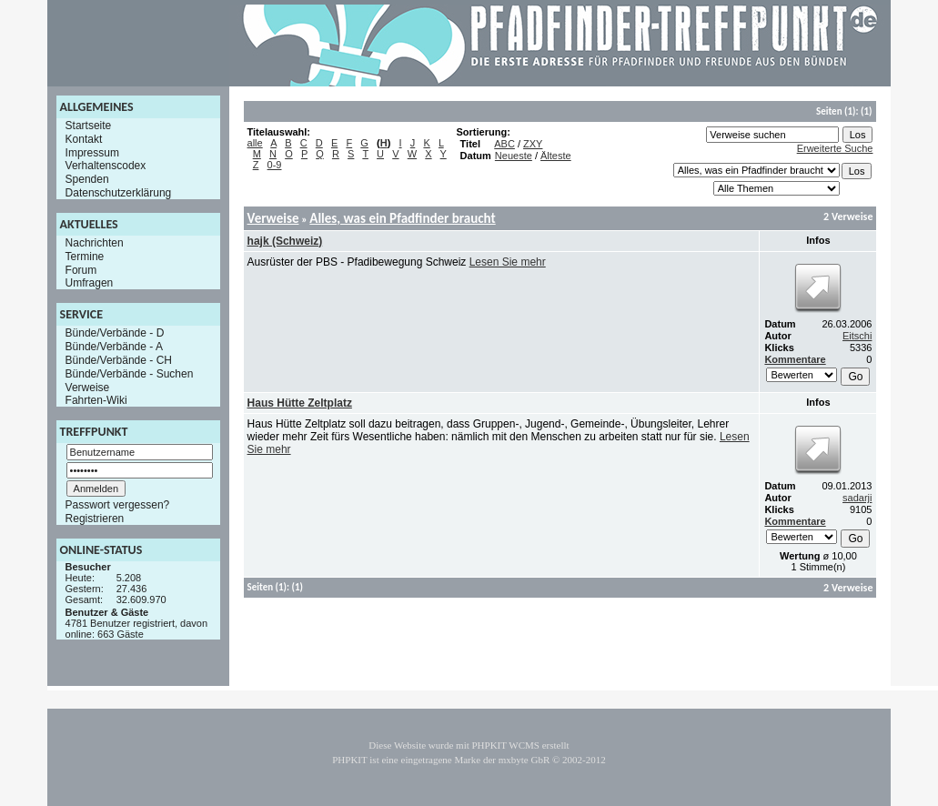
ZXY (532, 143)
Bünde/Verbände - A (114, 346)
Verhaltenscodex (106, 165)
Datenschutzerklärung (119, 192)
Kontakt (84, 139)
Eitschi (857, 335)
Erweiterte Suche (835, 148)
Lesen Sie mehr (507, 262)
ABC (504, 143)
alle (255, 142)
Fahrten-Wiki (96, 400)
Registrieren (95, 518)
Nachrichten (95, 243)
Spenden (87, 179)
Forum (81, 269)
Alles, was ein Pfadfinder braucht (402, 218)
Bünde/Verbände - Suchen (130, 374)
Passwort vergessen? (118, 505)
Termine (85, 256)
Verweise (88, 386)
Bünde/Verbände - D (115, 333)
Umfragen (90, 283)
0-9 (274, 164)
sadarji (857, 497)
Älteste (555, 155)
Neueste (513, 155)
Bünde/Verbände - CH (119, 360)
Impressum (92, 152)
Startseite (89, 125)
